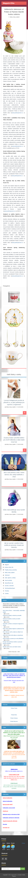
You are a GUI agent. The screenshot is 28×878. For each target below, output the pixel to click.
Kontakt (20, 874)
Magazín (7, 564)
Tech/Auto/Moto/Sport (10, 588)
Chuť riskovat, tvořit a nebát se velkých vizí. (13, 632)
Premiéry (7, 590)
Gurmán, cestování (9, 585)
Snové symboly (8, 580)
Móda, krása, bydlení (15, 17)
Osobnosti (7, 575)
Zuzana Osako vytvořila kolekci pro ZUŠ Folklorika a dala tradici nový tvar (14, 440)
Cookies (7, 593)
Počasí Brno (14, 714)
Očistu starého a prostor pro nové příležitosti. (13, 638)
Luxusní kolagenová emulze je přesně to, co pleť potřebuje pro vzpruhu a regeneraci (14, 402)
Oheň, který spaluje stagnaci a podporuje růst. (13, 628)
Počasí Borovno (14, 721)
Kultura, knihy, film (9, 567)
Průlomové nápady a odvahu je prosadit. (12, 615)
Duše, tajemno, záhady (10, 577)
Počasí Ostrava (14, 718)
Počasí (23, 843)
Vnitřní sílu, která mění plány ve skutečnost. (13, 635)
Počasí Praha (14, 708)
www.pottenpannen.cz (17, 112)
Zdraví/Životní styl (9, 583)
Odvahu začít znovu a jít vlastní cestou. (12, 646)
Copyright (5, 874)
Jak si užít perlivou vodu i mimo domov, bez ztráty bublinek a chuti (14, 475)
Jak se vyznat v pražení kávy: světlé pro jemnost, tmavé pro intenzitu (14, 545)
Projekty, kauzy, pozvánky (11, 569)
